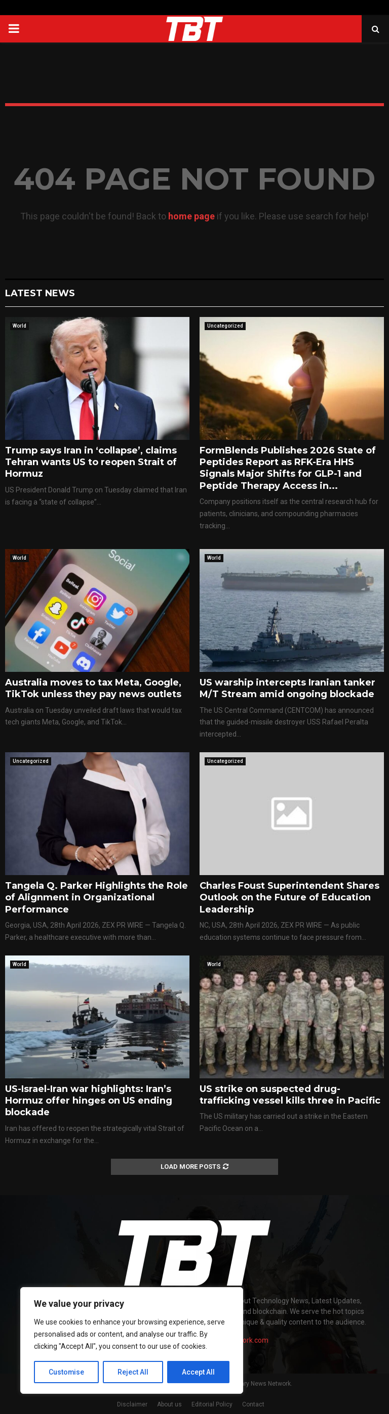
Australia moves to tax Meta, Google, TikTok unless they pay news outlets (93, 688)
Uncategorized (225, 326)
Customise (67, 1372)
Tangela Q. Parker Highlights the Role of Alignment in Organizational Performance (96, 897)
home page (191, 216)
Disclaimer (132, 1404)
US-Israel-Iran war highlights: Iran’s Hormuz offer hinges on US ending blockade (88, 1100)
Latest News (40, 293)
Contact (253, 1404)
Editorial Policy (211, 1404)
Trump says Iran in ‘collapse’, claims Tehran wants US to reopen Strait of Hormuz (91, 462)
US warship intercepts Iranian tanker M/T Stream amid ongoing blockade (287, 688)
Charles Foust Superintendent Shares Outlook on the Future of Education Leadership (289, 897)
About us (169, 1404)
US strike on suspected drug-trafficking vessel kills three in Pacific (290, 1094)
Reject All (133, 1372)
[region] (131, 1341)
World (19, 326)
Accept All (198, 1372)
